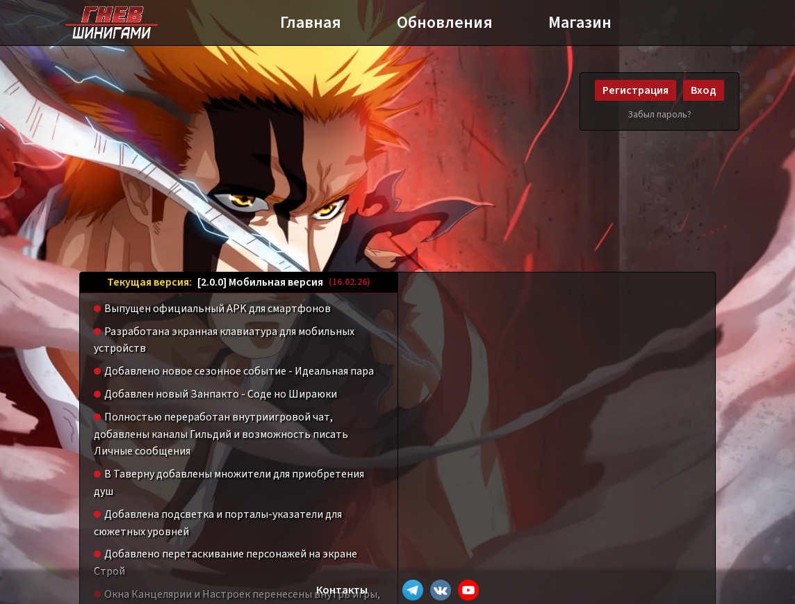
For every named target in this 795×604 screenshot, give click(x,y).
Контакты (342, 590)
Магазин (580, 22)
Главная (310, 22)
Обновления (445, 22)
